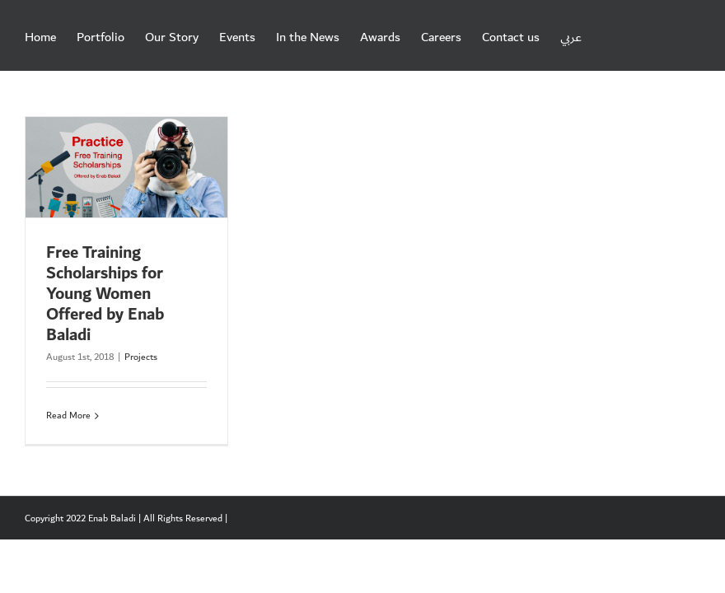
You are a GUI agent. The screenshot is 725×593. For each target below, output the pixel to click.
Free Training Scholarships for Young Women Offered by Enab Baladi (105, 294)
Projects (140, 357)
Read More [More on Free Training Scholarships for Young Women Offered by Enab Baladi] (68, 415)
